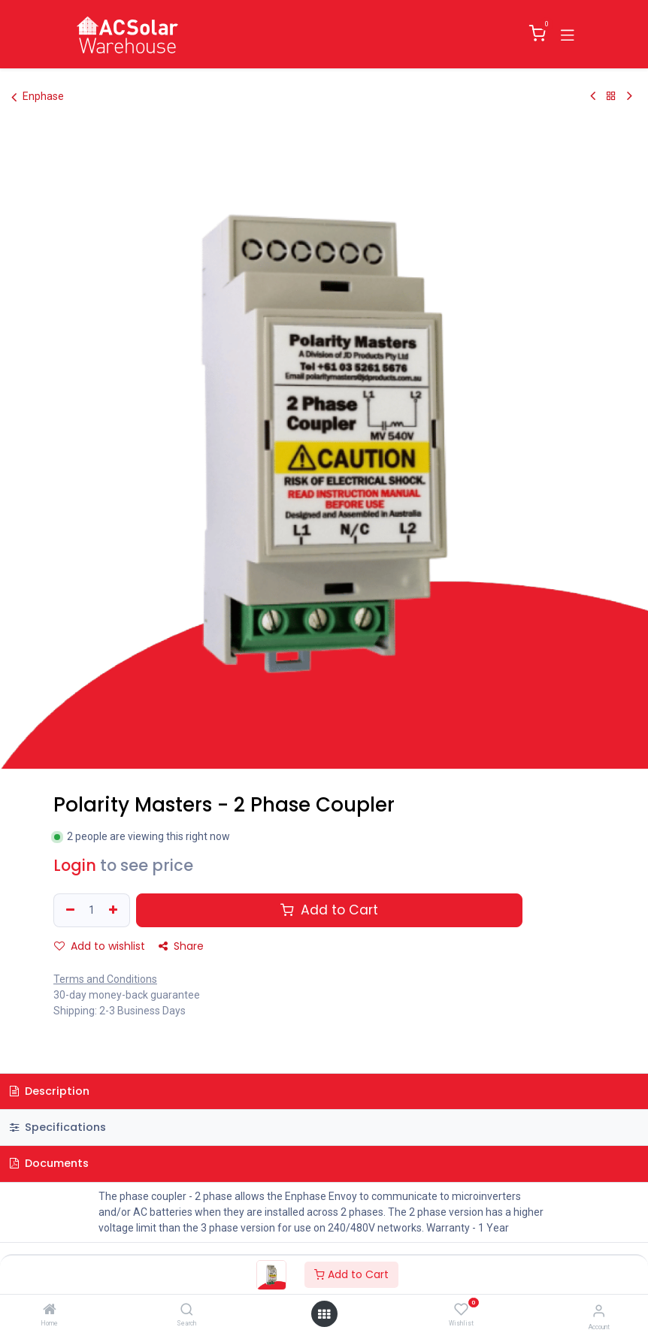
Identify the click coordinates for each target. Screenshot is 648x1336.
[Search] (187, 1310)
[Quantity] (92, 910)
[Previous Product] (593, 96)
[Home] (49, 1310)
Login (74, 865)
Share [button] (181, 946)
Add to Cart (351, 1274)
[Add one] (115, 910)
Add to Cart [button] (329, 910)
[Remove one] (68, 910)
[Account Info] (599, 1310)
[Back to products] (611, 96)
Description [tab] (49, 1091)
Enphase (37, 96)
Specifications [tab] (58, 1127)
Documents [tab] (49, 1163)
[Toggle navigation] (567, 34)
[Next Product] (629, 96)
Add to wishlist (99, 946)
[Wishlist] (461, 1310)
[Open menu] (324, 1314)
